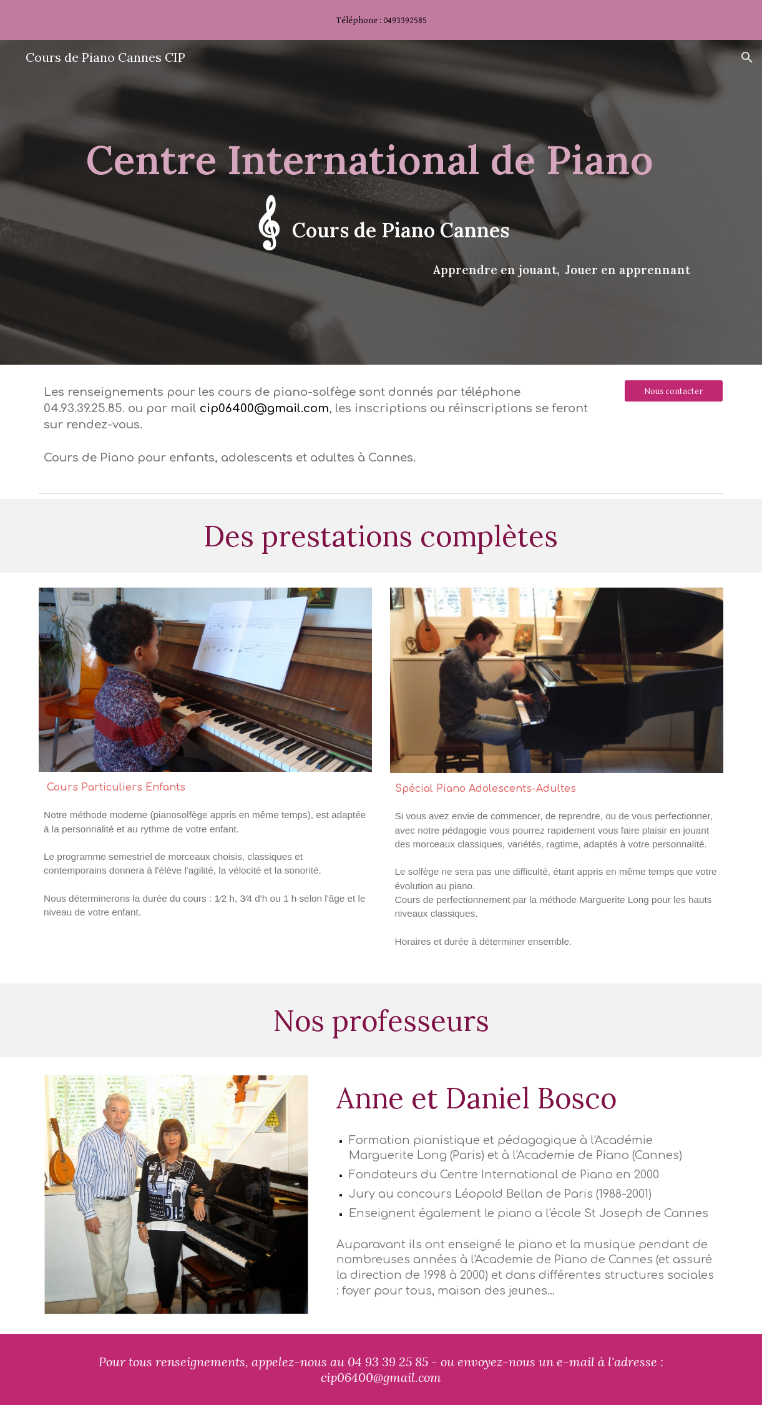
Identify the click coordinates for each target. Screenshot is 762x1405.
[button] (747, 57)
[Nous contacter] (674, 391)
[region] (381, 20)
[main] (381, 202)
